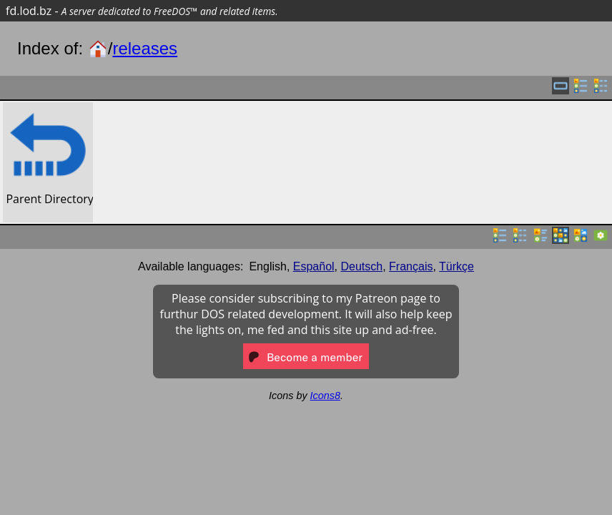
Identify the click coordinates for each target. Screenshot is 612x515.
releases (144, 48)
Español (314, 266)
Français (411, 266)
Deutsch (362, 266)
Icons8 (325, 395)
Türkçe (456, 266)
